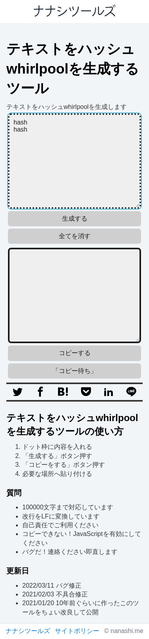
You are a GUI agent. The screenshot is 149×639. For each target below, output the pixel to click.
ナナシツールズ (28, 630)
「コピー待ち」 (74, 370)
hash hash (74, 161)
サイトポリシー (77, 630)
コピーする (75, 353)
